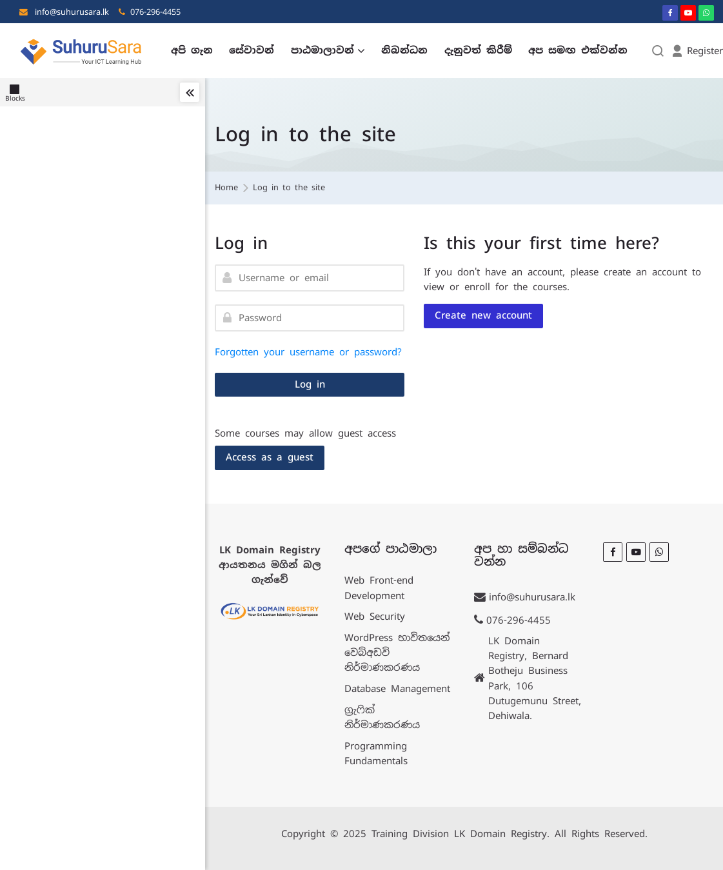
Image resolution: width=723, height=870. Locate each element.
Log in (310, 384)
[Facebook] (670, 13)
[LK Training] (81, 50)
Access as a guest (269, 457)
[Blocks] (17, 92)
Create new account (483, 315)
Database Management (397, 688)
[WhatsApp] (706, 13)
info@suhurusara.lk (72, 11)
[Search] (658, 50)
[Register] (697, 50)
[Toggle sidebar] (189, 92)
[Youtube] (688, 13)
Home (226, 188)
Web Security (374, 616)
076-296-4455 (155, 11)
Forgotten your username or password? (308, 352)
